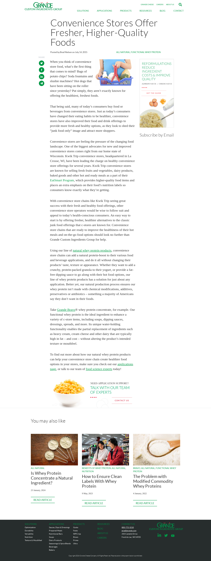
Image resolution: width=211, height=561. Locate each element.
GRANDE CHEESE (147, 4)
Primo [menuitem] (75, 540)
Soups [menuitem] (51, 537)
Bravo (136, 468)
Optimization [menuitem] (30, 527)
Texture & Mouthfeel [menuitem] (33, 540)
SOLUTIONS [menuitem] (83, 11)
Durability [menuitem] (29, 531)
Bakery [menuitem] (52, 550)
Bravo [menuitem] (75, 537)
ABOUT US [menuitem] (102, 533)
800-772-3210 (128, 527)
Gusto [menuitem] (75, 527)
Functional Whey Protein (146, 52)
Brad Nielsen (66, 52)
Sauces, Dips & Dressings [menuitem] (59, 527)
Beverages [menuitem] (53, 547)
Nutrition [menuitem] (29, 537)
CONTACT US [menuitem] (128, 524)
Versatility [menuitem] (29, 534)
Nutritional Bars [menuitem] (56, 534)
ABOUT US (170, 4)
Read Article (43, 500)
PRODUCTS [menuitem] (125, 11)
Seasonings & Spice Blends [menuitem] (60, 543)
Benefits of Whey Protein (96, 468)
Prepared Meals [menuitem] (55, 531)
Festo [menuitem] (75, 531)
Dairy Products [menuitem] (55, 540)
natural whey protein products (92, 250)
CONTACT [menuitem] (178, 11)
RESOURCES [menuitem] (146, 11)
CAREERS (159, 4)
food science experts (99, 369)
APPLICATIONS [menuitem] (104, 11)
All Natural (123, 52)
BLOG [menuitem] (162, 11)
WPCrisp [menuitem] (77, 534)
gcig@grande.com (129, 531)
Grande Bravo (66, 309)
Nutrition (88, 471)
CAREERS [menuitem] (102, 538)
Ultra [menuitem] (75, 543)
